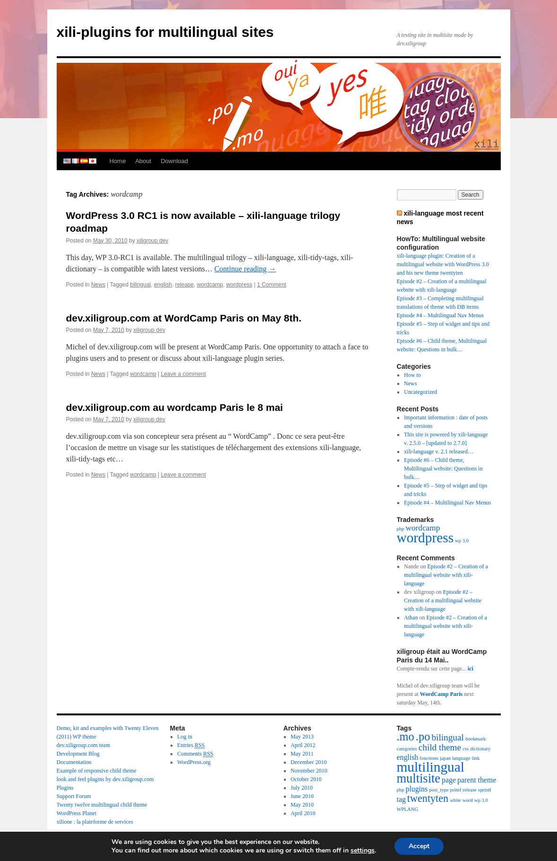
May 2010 (302, 804)
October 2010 (306, 779)
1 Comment (271, 284)
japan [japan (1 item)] (445, 758)
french (75, 161)
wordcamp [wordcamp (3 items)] (422, 527)
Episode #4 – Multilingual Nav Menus (440, 315)
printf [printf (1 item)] (456, 789)
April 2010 (303, 813)
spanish (84, 161)
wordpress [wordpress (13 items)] (425, 537)
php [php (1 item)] (400, 528)
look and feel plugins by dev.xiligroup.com (105, 779)
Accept (419, 846)
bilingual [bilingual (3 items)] (447, 737)
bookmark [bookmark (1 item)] (475, 738)
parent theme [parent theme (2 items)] (476, 780)
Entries (191, 745)
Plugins (65, 787)
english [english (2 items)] (408, 757)
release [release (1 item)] (470, 789)
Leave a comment (183, 374)
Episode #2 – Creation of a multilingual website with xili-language (446, 575)
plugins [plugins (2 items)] (416, 789)
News (98, 284)
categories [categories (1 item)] (407, 748)
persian (101, 161)
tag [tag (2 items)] (401, 799)
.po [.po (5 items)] (423, 736)
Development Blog (78, 753)
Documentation (74, 762)
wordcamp (210, 284)
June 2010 (302, 796)
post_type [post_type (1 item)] (438, 789)
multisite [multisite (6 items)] (419, 778)
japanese (92, 161)
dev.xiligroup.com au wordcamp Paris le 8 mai (174, 407)
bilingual (140, 284)
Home (118, 161)
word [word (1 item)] (468, 800)
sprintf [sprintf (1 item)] (484, 789)
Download (174, 161)
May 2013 (302, 736)
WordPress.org (193, 762)
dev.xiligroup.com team (84, 745)
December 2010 (308, 762)
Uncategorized (420, 392)
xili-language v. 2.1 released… (438, 451)
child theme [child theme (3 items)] (440, 747)
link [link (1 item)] (475, 758)
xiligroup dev (152, 240)
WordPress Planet (77, 813)
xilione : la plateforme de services (95, 821)
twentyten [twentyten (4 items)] (427, 798)
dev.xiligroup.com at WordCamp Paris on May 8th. (184, 318)
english (67, 161)
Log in (184, 736)
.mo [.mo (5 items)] (405, 736)
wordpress (239, 284)
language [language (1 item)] (461, 758)
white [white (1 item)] (455, 800)
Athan (411, 617)
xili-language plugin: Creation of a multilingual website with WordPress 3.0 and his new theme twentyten (443, 264)
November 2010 (309, 770)
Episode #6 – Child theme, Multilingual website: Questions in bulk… (443, 468)
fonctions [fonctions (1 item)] (429, 758)
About (143, 161)
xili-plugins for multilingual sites (165, 32)
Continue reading (245, 269)
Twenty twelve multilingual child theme (102, 804)
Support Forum (74, 796)
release (184, 284)
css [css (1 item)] (466, 748)
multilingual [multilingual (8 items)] (430, 766)
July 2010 (302, 787)
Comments (195, 753)
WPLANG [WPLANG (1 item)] (408, 809)
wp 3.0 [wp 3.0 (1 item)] (462, 540)
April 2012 (303, 745)
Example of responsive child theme (97, 770)
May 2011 (302, 753)
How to (412, 375)
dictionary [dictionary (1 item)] (480, 748)
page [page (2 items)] (449, 780)
